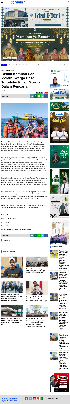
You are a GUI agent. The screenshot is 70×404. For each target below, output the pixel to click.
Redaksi (51, 398)
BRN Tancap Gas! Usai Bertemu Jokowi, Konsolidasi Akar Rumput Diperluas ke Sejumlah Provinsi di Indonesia (63, 301)
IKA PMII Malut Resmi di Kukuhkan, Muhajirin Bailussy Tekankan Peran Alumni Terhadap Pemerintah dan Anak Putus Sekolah (63, 321)
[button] (68, 1)
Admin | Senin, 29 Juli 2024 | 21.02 (8, 90)
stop (45, 92)
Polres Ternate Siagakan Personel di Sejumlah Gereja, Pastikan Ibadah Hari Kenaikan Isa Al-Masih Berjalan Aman (11, 298)
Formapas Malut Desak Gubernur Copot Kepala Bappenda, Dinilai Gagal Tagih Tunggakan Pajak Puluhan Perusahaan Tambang (37, 300)
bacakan (40, 92)
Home (2, 70)
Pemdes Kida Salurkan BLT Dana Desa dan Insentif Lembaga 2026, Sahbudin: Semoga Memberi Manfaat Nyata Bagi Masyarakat (64, 259)
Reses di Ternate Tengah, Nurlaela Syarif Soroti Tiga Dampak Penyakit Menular (35, 270)
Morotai (8, 70)
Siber (57, 398)
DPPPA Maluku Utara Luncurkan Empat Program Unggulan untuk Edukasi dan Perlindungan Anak (64, 341)
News (12, 70)
